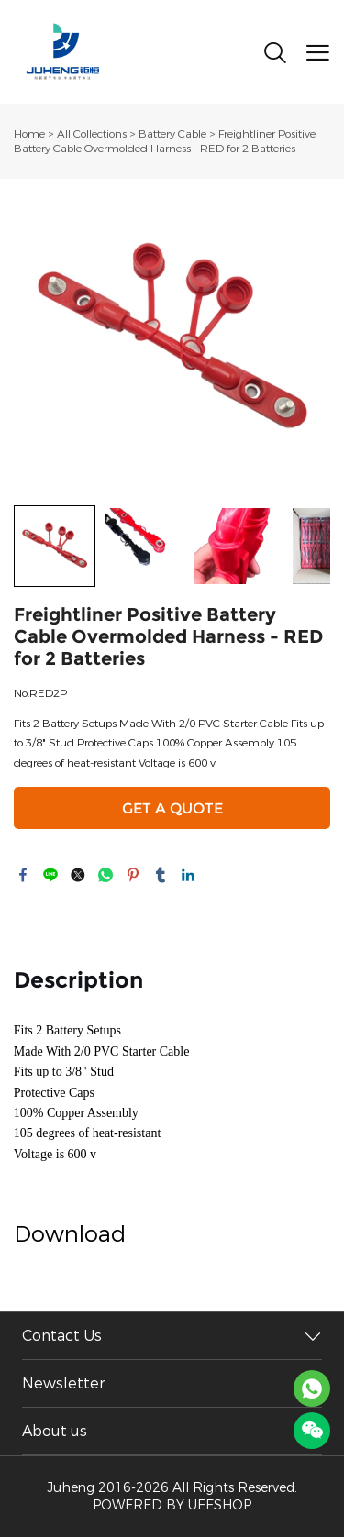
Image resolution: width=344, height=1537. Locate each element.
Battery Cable (172, 134)
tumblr (160, 875)
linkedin (188, 875)
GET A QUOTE (172, 808)
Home (29, 134)
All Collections (92, 134)
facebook (23, 875)
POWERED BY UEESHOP (172, 1505)
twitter (78, 875)
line (50, 875)
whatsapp (105, 875)
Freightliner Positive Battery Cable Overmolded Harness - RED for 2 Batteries (165, 141)
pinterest (133, 875)
